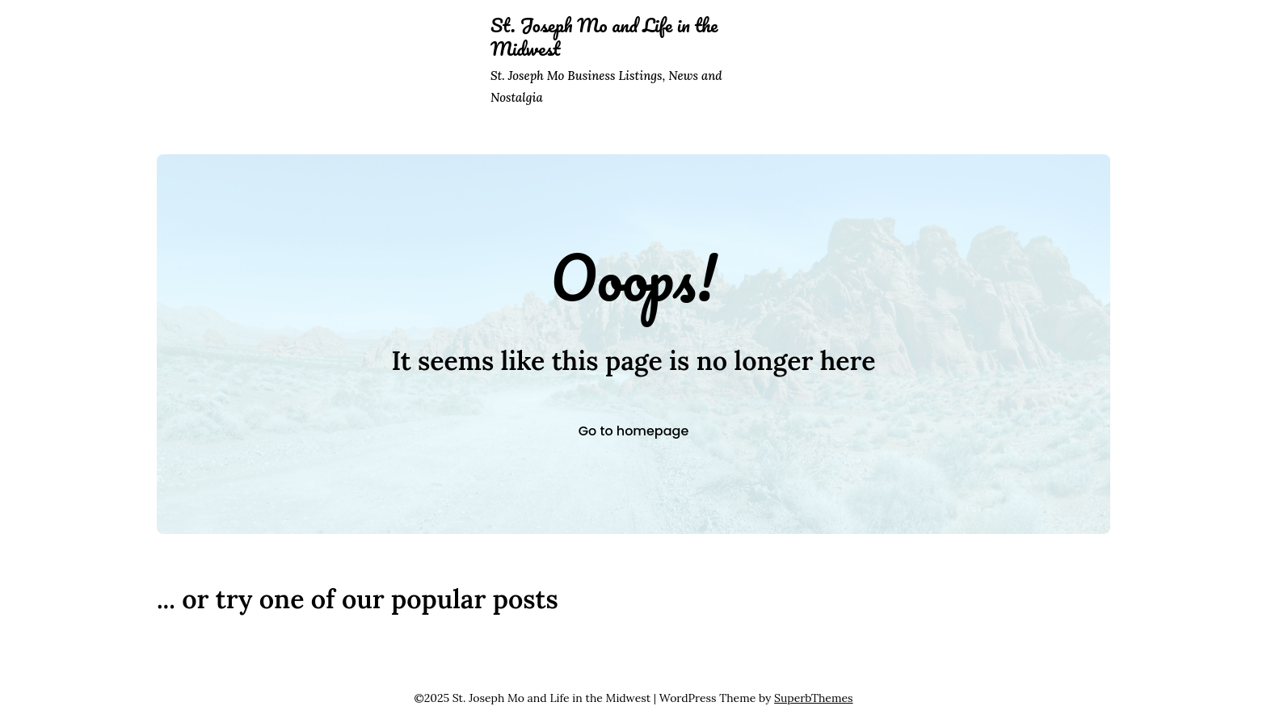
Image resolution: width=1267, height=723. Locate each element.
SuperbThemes (813, 698)
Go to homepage (634, 431)
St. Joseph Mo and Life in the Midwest (604, 37)
